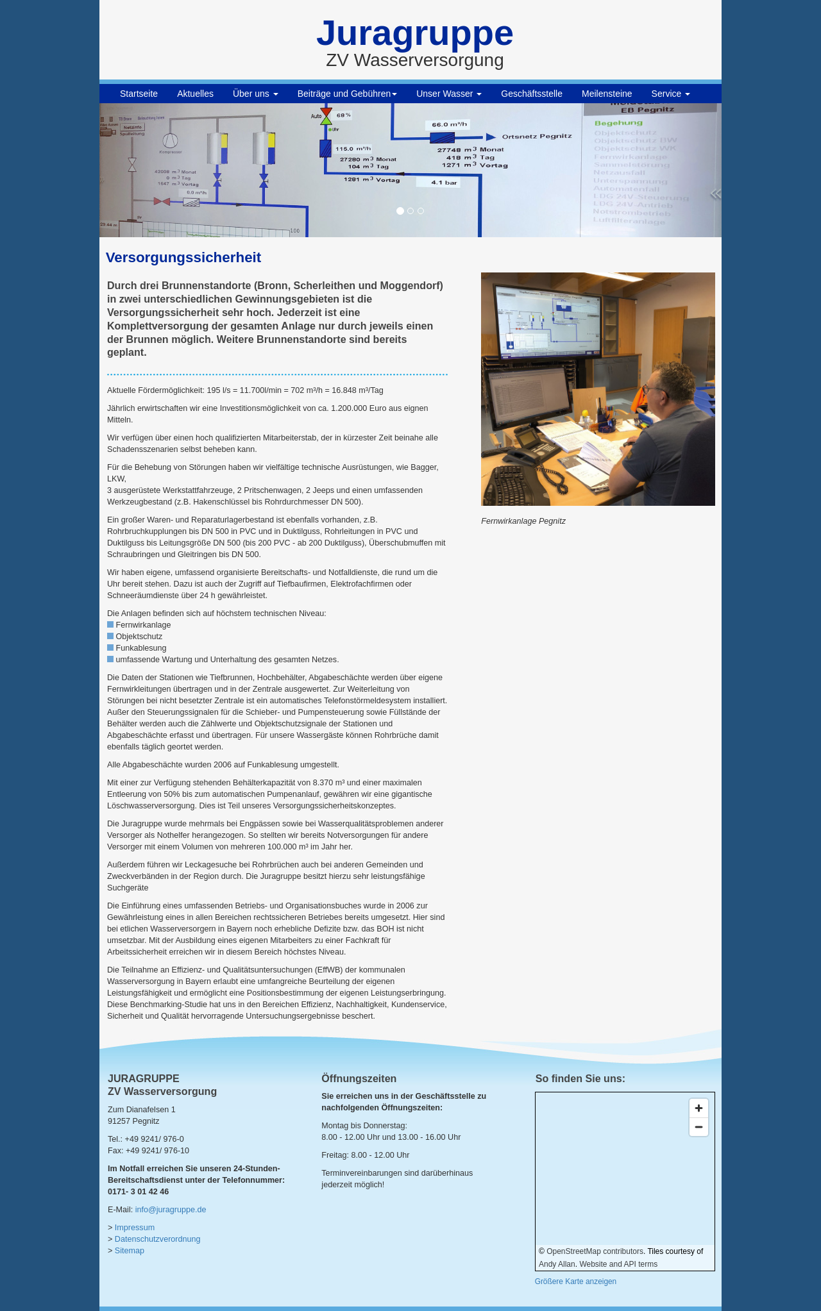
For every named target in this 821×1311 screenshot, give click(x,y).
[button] (146, 170)
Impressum (135, 1227)
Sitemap (129, 1250)
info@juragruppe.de (171, 1209)
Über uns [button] (255, 93)
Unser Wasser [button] (449, 93)
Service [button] (671, 93)
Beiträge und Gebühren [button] (348, 93)
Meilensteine (607, 93)
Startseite (139, 93)
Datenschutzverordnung (158, 1239)
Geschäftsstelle (532, 93)
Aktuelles (195, 93)
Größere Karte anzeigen (576, 1281)
